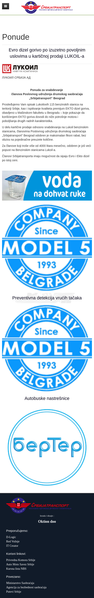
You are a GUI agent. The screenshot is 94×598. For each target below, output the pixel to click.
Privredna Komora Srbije (20, 560)
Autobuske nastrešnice (47, 398)
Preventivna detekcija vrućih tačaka (47, 297)
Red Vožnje (12, 541)
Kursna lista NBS (16, 568)
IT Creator (12, 545)
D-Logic (11, 537)
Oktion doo (47, 521)
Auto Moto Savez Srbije (20, 564)
